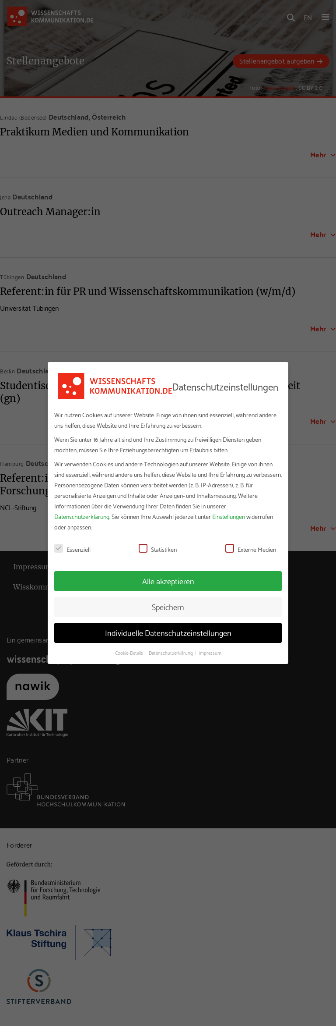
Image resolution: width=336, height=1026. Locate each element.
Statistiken (158, 549)
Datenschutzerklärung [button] (171, 653)
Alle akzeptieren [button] (168, 580)
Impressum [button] (210, 653)
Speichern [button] (168, 606)
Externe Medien (250, 549)
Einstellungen (228, 516)
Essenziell (72, 549)
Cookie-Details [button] (129, 653)
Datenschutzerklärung (81, 516)
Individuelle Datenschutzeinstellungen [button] (168, 632)
